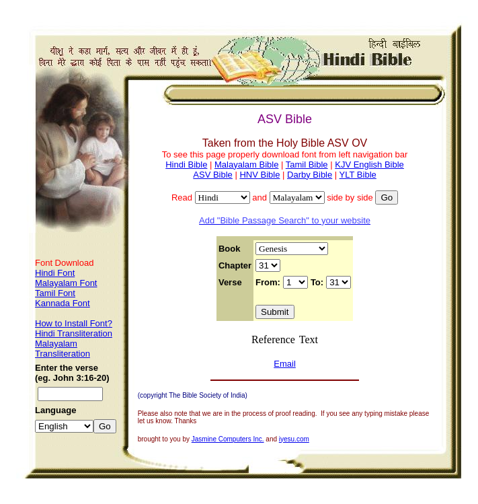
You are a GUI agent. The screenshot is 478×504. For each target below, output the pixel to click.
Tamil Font (55, 293)
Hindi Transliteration (73, 333)
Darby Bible (309, 175)
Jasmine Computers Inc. (228, 439)
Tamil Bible (307, 164)
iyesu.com (294, 439)
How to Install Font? (73, 323)
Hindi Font (55, 273)
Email (285, 364)
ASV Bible (213, 175)
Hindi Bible (186, 164)
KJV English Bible (369, 164)
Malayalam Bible (246, 164)
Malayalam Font (66, 283)
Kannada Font (62, 303)
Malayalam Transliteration (62, 348)
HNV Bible (259, 175)
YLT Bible (358, 175)
